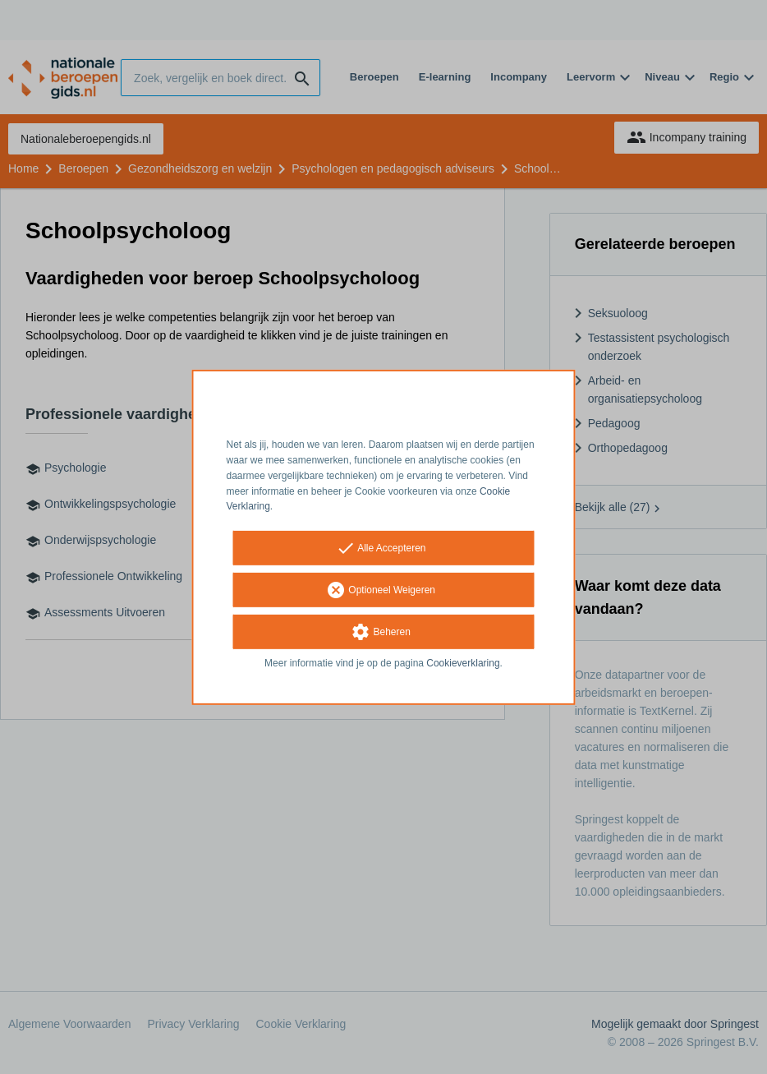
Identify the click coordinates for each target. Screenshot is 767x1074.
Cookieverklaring (462, 663)
